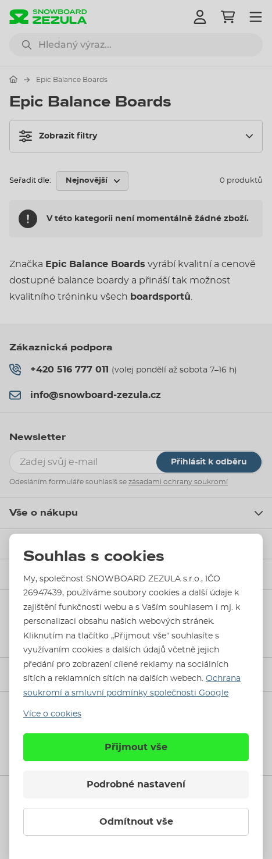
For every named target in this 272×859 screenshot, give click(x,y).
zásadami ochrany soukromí (178, 481)
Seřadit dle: (30, 180)
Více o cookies (52, 714)
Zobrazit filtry (58, 136)
